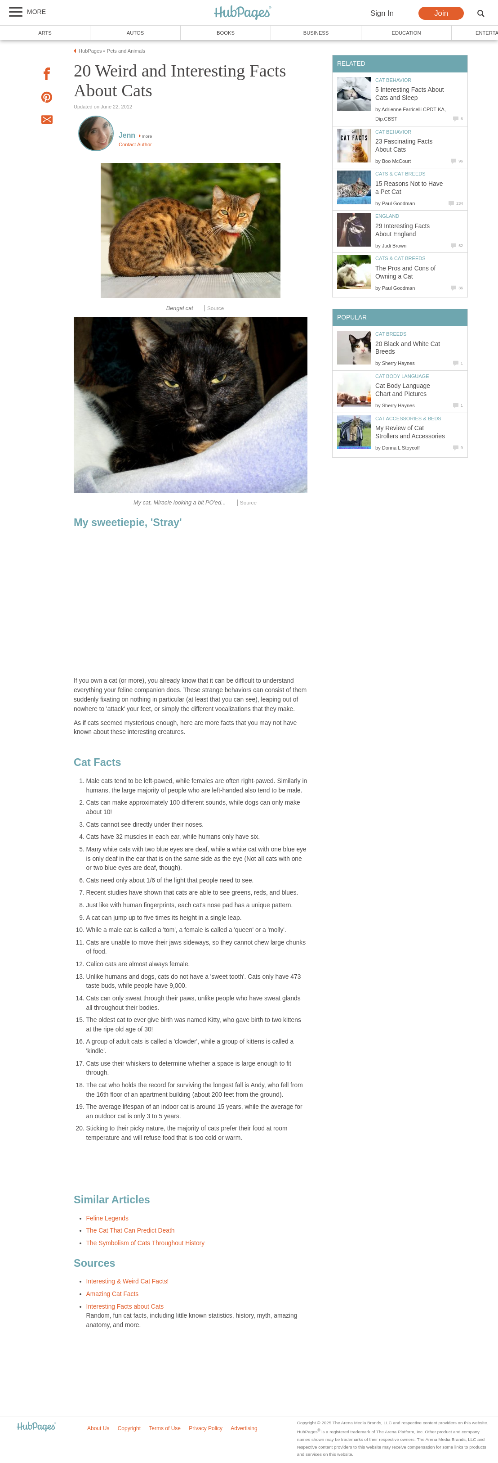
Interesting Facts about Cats (125, 1306)
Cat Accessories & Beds (408, 418)
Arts (45, 33)
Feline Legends (107, 1218)
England (387, 216)
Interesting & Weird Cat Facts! (127, 1281)
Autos (135, 33)
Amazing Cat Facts (112, 1294)
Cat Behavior (393, 80)
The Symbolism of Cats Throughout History (145, 1243)
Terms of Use (165, 1428)
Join (441, 13)
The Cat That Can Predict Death (130, 1230)
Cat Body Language (402, 376)
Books (226, 33)
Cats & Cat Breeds (400, 173)
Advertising (244, 1428)
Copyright (129, 1428)
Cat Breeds (390, 334)
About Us (98, 1428)
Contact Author (135, 144)
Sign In (382, 13)
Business (316, 33)
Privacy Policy (205, 1428)
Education (406, 33)
